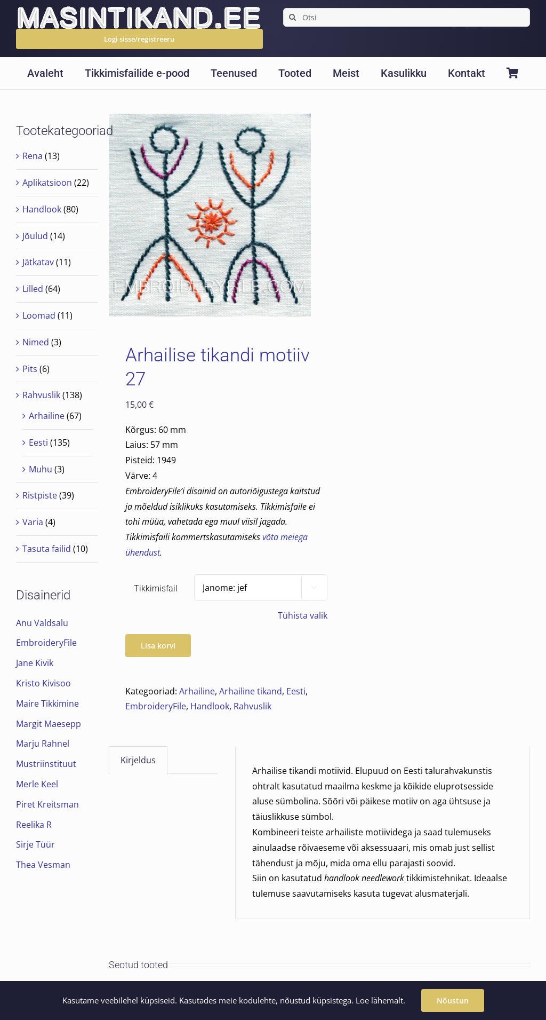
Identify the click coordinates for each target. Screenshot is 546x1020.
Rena (32, 156)
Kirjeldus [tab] (138, 760)
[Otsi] (406, 17)
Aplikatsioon (47, 182)
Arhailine (197, 691)
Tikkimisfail (156, 588)
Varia (32, 522)
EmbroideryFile (155, 706)
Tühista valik (302, 615)
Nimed (35, 342)
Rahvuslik (252, 706)
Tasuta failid (46, 549)
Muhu (40, 469)
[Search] (292, 17)
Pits (29, 369)
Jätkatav (38, 262)
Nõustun (453, 1000)
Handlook (209, 706)
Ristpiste (39, 495)
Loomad (38, 315)
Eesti (296, 691)
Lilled (32, 289)
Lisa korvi (158, 646)
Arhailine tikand (250, 691)
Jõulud (35, 236)
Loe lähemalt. (380, 1000)
